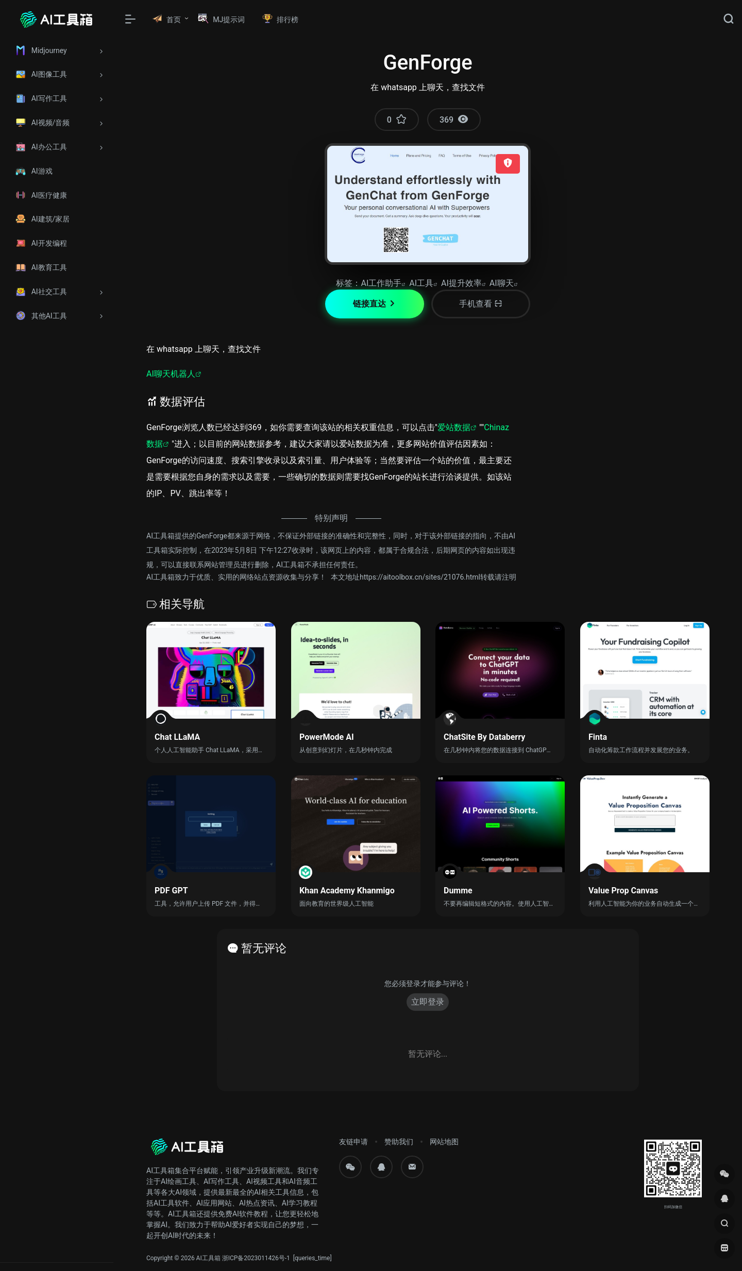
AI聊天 (502, 283)
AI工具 (421, 283)
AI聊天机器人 (170, 374)
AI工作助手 (381, 283)
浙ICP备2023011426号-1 (256, 1258)
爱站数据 (453, 427)
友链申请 (353, 1142)
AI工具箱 (208, 1258)
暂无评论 (263, 948)
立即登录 (427, 1002)
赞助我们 (398, 1142)
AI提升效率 (461, 283)
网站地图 (444, 1142)
